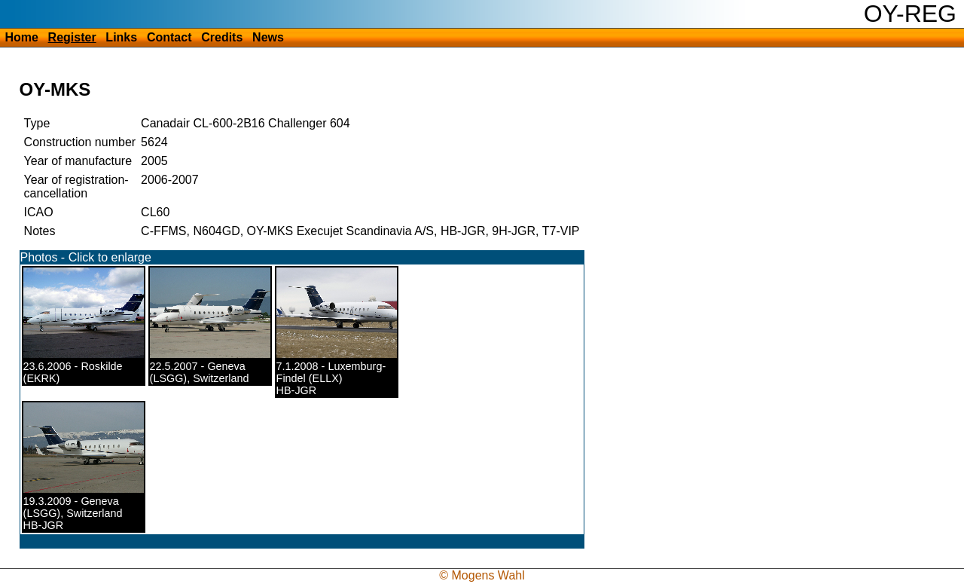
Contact (169, 37)
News (268, 37)
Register (72, 37)
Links (121, 37)
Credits (222, 37)
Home (21, 37)
